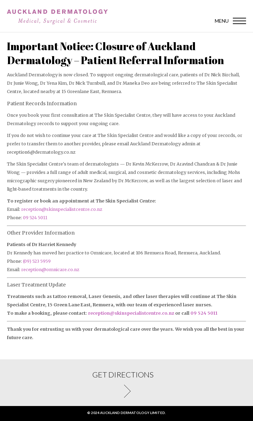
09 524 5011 (35, 217)
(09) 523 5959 (37, 261)
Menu (222, 21)
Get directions (126, 391)
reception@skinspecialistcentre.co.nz (61, 209)
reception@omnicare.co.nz (50, 269)
